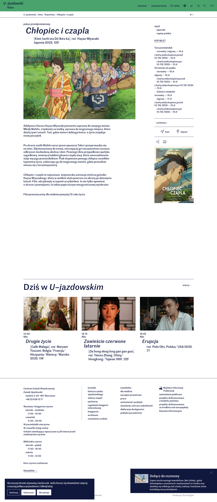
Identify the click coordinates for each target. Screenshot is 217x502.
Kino (10, 7)
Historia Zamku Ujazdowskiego (95, 393)
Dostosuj (13, 492)
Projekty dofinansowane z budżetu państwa (171, 400)
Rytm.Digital (188, 496)
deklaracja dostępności (132, 409)
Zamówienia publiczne (170, 394)
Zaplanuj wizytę (158, 5)
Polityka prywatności (131, 413)
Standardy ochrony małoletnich (136, 406)
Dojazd (181, 131)
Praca (123, 399)
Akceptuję (44, 492)
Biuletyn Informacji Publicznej (171, 390)
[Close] (211, 472)
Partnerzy (93, 402)
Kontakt (92, 388)
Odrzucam (28, 492)
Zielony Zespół (95, 398)
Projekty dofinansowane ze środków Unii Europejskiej (173, 406)
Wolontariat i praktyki (131, 402)
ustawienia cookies (97, 419)
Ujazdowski (29, 14)
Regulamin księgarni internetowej (98, 407)
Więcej (188, 285)
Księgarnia (93, 412)
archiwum (162, 122)
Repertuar (141, 5)
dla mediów (126, 392)
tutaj (49, 486)
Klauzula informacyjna (170, 411)
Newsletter (125, 388)
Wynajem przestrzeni (131, 395)
